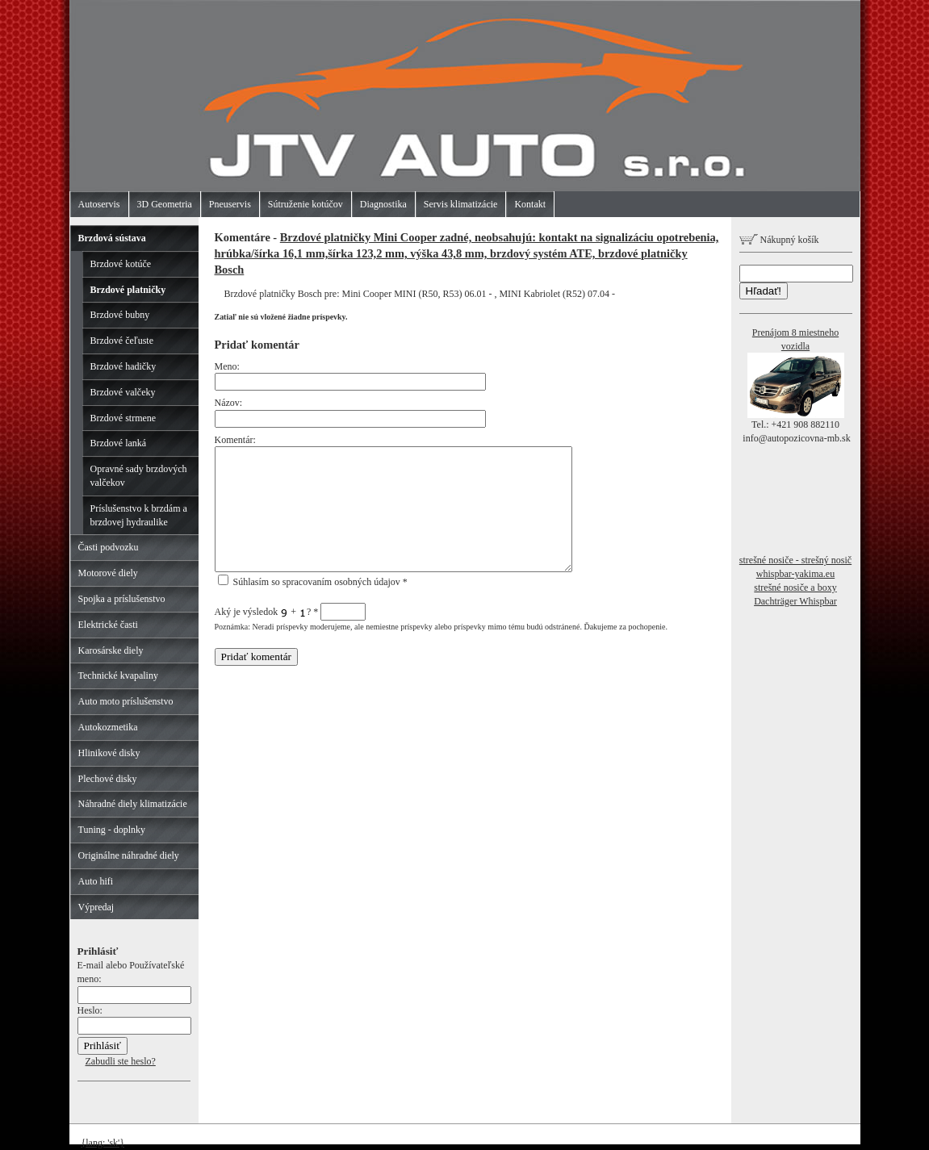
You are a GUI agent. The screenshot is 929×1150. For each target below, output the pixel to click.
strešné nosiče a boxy (795, 587)
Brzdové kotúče (121, 264)
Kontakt (530, 204)
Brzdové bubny (120, 314)
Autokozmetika (108, 727)
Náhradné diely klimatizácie (132, 803)
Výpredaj (96, 907)
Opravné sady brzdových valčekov (138, 475)
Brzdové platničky (128, 289)
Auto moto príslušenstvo (126, 701)
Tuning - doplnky (112, 829)
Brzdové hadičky (123, 366)
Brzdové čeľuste (122, 340)
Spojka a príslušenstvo (121, 598)
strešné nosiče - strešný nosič (795, 560)
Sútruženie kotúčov (305, 204)
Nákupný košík (779, 239)
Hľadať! (763, 291)
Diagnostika (383, 204)
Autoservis (99, 204)
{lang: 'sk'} (103, 1142)
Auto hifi (96, 881)
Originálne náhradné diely (128, 855)
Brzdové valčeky (123, 392)
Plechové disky (107, 778)
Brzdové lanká (118, 443)
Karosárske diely (111, 650)
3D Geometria (164, 204)
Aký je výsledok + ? (290, 611)
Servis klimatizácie (461, 204)
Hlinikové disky (109, 753)
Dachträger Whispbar (795, 601)
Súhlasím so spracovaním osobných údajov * (313, 582)
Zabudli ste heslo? (121, 1061)
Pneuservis (230, 204)
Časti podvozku (108, 547)
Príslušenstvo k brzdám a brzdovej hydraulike (138, 515)
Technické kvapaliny (118, 675)
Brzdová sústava (112, 238)
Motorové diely (108, 573)
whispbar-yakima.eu (795, 573)
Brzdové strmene (123, 418)
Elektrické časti (108, 624)
